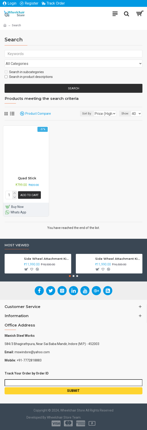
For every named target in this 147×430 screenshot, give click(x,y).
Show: (125, 115)
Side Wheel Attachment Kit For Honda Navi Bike (118, 258)
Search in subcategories (24, 73)
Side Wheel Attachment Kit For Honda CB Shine (46, 258)
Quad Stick (27, 180)
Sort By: (75, 115)
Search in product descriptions (29, 78)
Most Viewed (17, 245)
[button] (70, 276)
